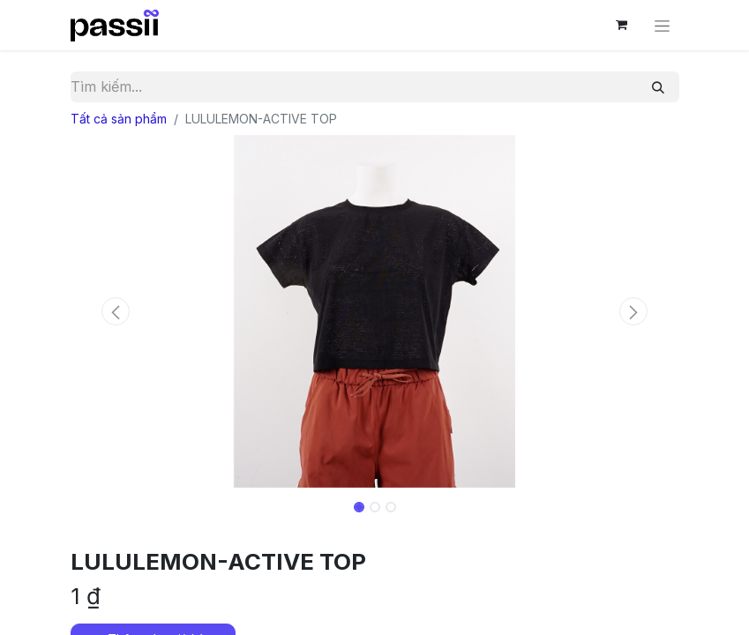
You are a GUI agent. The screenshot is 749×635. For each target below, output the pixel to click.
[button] (116, 311)
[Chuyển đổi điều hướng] (662, 25)
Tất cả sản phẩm (119, 118)
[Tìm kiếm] (658, 86)
